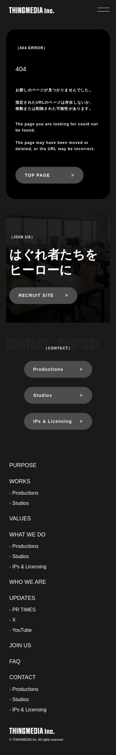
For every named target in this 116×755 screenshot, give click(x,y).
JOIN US (20, 645)
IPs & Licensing (52, 421)
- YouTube (20, 630)
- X (12, 620)
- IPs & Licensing (27, 566)
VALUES (20, 518)
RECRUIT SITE (36, 295)
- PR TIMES (22, 609)
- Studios (19, 503)
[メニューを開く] (103, 10)
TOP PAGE (37, 175)
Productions (48, 369)
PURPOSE (23, 465)
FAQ (14, 661)
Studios (42, 395)
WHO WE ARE (27, 582)
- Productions (23, 493)
